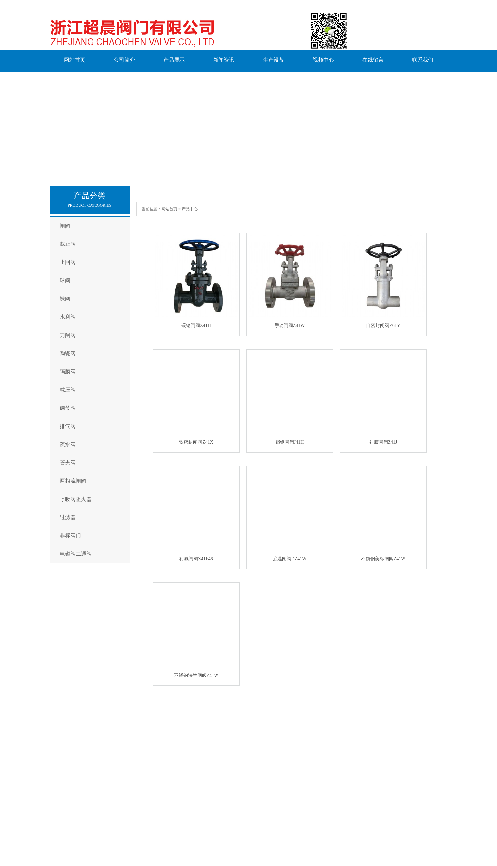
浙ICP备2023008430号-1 (205, 838)
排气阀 (68, 426)
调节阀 (68, 408)
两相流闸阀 (73, 481)
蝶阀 (65, 298)
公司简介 (124, 60)
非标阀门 (70, 535)
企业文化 (81, 752)
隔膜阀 (68, 371)
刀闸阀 (68, 335)
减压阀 (68, 390)
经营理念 (81, 761)
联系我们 (422, 60)
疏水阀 (68, 444)
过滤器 (68, 517)
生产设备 (273, 60)
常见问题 (271, 743)
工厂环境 (81, 770)
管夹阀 (68, 462)
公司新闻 (271, 761)
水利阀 (68, 317)
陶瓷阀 (68, 353)
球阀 (65, 280)
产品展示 (174, 60)
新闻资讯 (223, 60)
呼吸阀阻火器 (76, 499)
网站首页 (74, 60)
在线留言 (373, 60)
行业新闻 (271, 752)
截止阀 (68, 244)
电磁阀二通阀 (76, 554)
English (57, 826)
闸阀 (65, 226)
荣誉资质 (81, 779)
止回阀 (68, 262)
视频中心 (323, 60)
